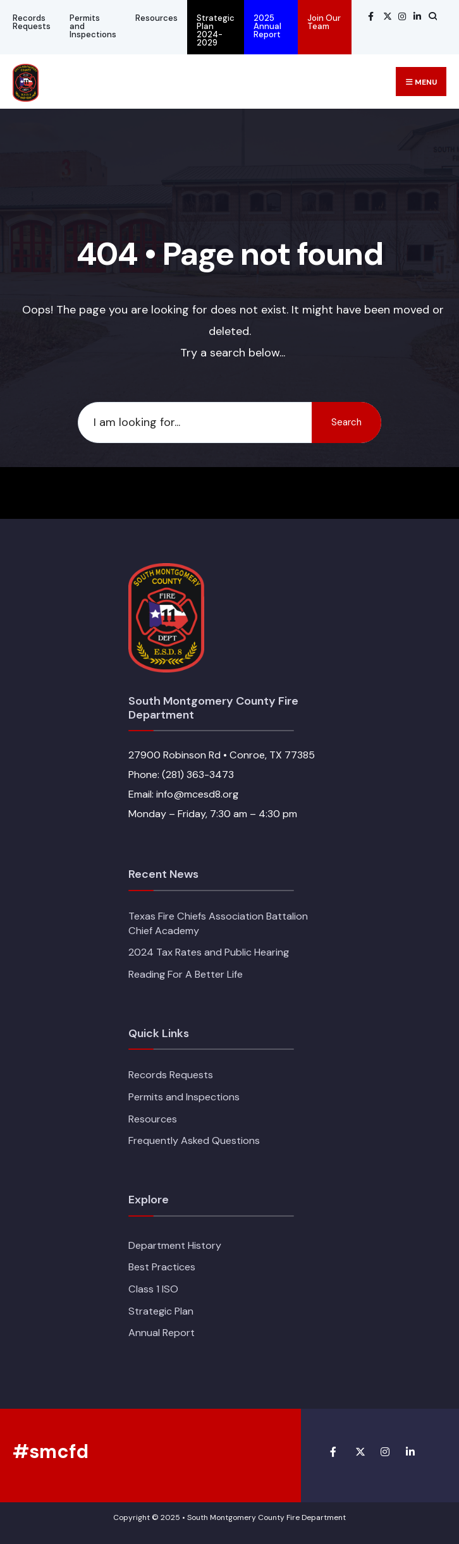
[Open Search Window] (431, 16)
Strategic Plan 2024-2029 (216, 30)
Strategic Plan (160, 1311)
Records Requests (32, 22)
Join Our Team (324, 22)
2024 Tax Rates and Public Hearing (208, 952)
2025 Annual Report (267, 26)
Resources (156, 18)
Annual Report (161, 1332)
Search (346, 422)
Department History (174, 1245)
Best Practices (161, 1266)
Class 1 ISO (153, 1289)
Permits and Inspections (93, 26)
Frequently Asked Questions (194, 1140)
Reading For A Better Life (185, 974)
